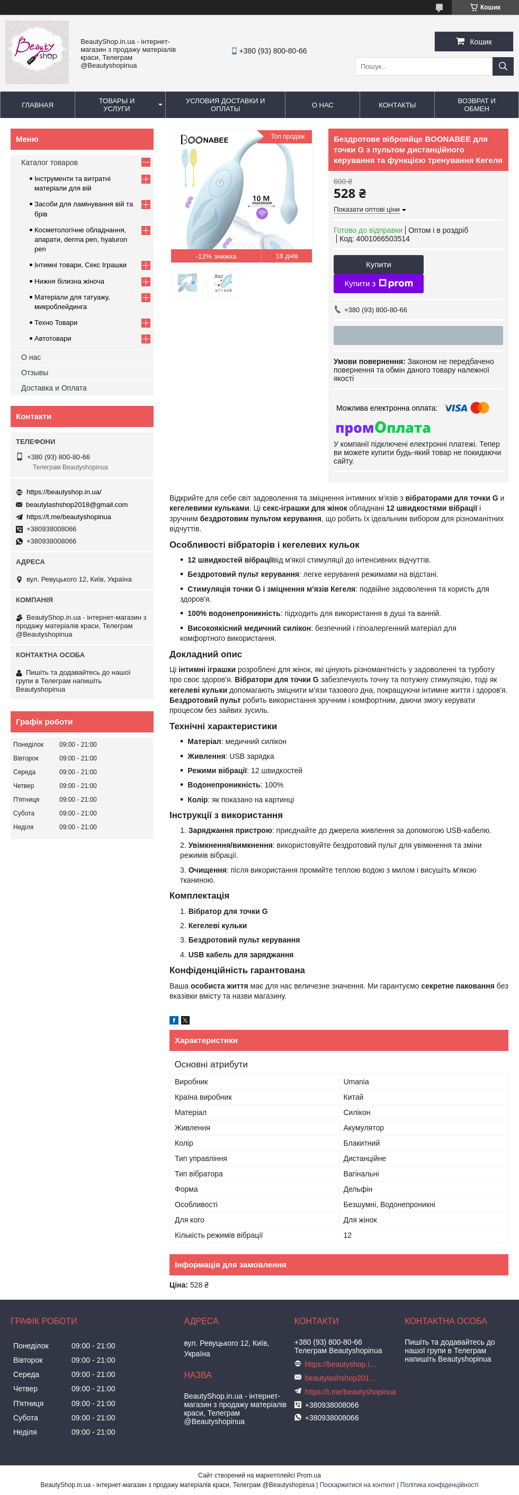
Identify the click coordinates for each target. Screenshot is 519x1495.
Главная (37, 105)
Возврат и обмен (477, 105)
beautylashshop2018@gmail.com (77, 505)
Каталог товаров (49, 162)
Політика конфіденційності (439, 1485)
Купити (378, 264)
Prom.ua (309, 1475)
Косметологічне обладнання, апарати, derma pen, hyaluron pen (80, 239)
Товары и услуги (117, 105)
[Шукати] (503, 66)
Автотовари (52, 338)
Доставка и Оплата (54, 388)
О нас (323, 105)
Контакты (397, 105)
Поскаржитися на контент (357, 1485)
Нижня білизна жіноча (69, 281)
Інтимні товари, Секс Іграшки (80, 265)
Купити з (378, 283)
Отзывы (34, 372)
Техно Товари (55, 323)
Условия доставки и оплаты (225, 105)
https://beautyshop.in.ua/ (64, 492)
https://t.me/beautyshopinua (68, 517)
